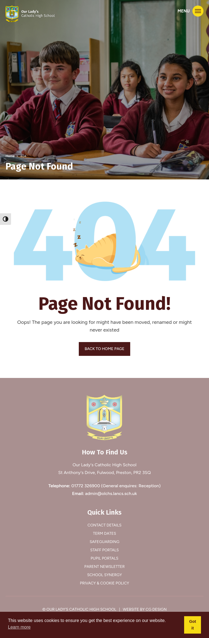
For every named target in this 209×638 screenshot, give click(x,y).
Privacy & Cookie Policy (104, 583)
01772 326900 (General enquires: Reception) (116, 485)
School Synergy (104, 575)
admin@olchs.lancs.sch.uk (111, 493)
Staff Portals (104, 550)
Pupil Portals (104, 558)
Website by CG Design (145, 609)
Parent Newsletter (104, 566)
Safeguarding (104, 541)
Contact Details (105, 525)
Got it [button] (192, 624)
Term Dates (104, 533)
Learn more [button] (19, 627)
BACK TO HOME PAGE (104, 348)
